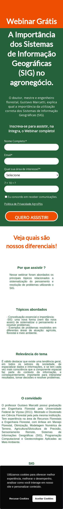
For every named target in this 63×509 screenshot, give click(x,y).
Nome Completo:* (15, 141)
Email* (8, 155)
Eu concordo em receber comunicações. (31, 197)
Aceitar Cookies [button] (44, 498)
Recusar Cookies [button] (19, 498)
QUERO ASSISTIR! (31, 217)
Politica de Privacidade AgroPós (23, 204)
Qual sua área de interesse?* (22, 169)
